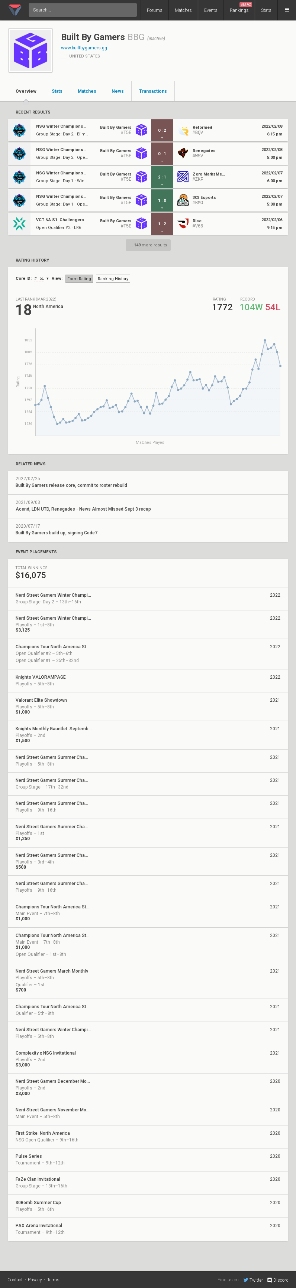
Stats (266, 10)
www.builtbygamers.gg (84, 48)
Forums (155, 10)
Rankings (241, 7)
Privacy (35, 1280)
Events (211, 10)
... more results (148, 245)
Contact (15, 1280)
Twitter (253, 1279)
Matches (183, 10)
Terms (53, 1280)
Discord (278, 1280)
